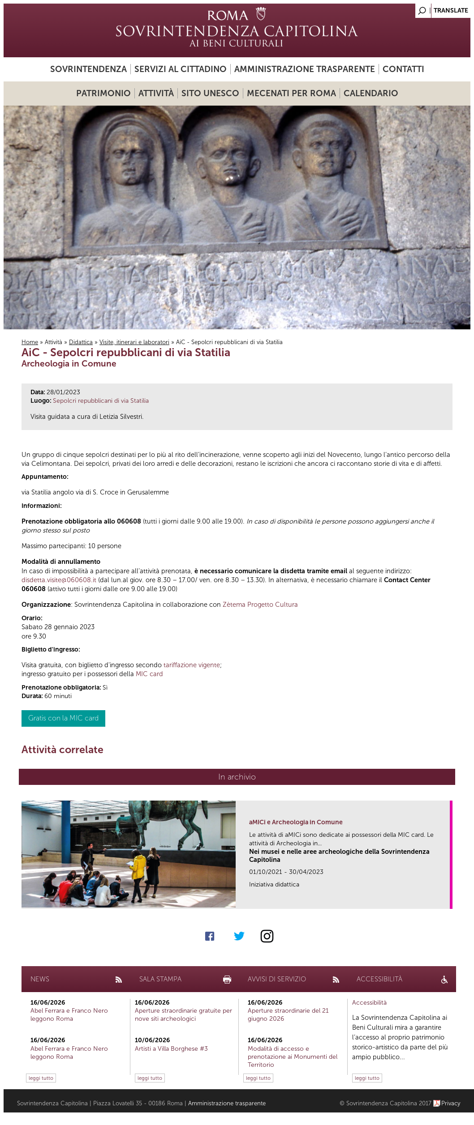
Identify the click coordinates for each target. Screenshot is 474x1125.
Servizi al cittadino (180, 69)
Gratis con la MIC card (63, 718)
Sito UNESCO (210, 93)
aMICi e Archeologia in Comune (296, 822)
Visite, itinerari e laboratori (134, 342)
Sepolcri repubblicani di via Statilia (101, 401)
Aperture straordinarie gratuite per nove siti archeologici (183, 1015)
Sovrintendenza (88, 69)
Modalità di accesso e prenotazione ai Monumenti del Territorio (292, 1057)
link (446, 899)
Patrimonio (103, 93)
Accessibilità (369, 1002)
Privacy (451, 1103)
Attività (156, 93)
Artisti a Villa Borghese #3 (171, 1049)
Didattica (81, 342)
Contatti (403, 69)
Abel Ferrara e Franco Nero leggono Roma (69, 1015)
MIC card (149, 674)
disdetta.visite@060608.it (59, 580)
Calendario (371, 93)
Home (30, 342)
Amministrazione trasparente (304, 69)
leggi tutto (41, 1078)
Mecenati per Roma (291, 93)
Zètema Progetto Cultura (260, 605)
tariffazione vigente (192, 665)
